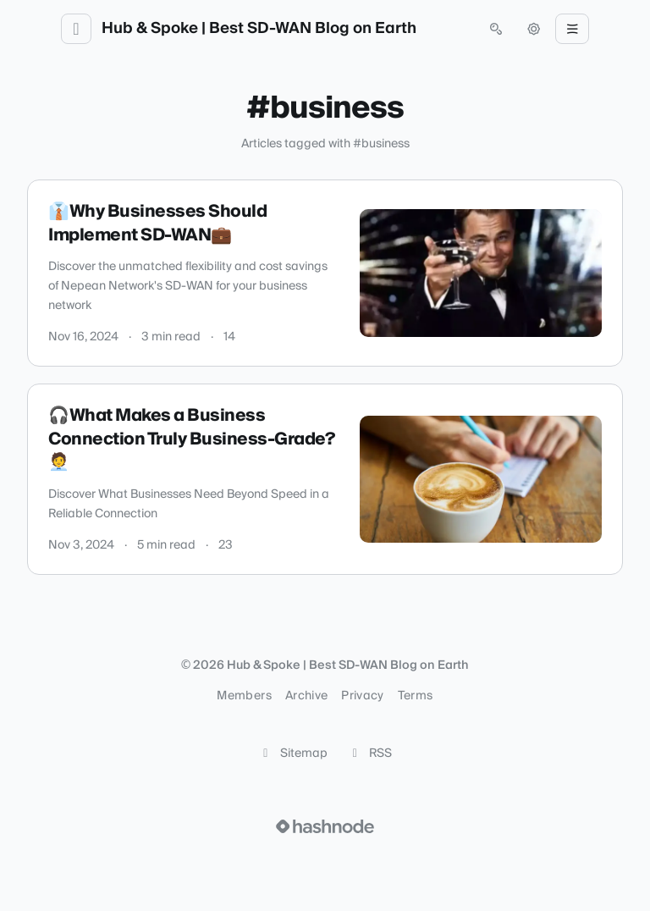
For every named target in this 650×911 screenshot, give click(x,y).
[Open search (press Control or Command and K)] (496, 29)
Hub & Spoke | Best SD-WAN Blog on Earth (259, 29)
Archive (306, 696)
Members (244, 696)
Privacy (362, 696)
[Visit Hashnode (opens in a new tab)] (325, 826)
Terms (415, 696)
